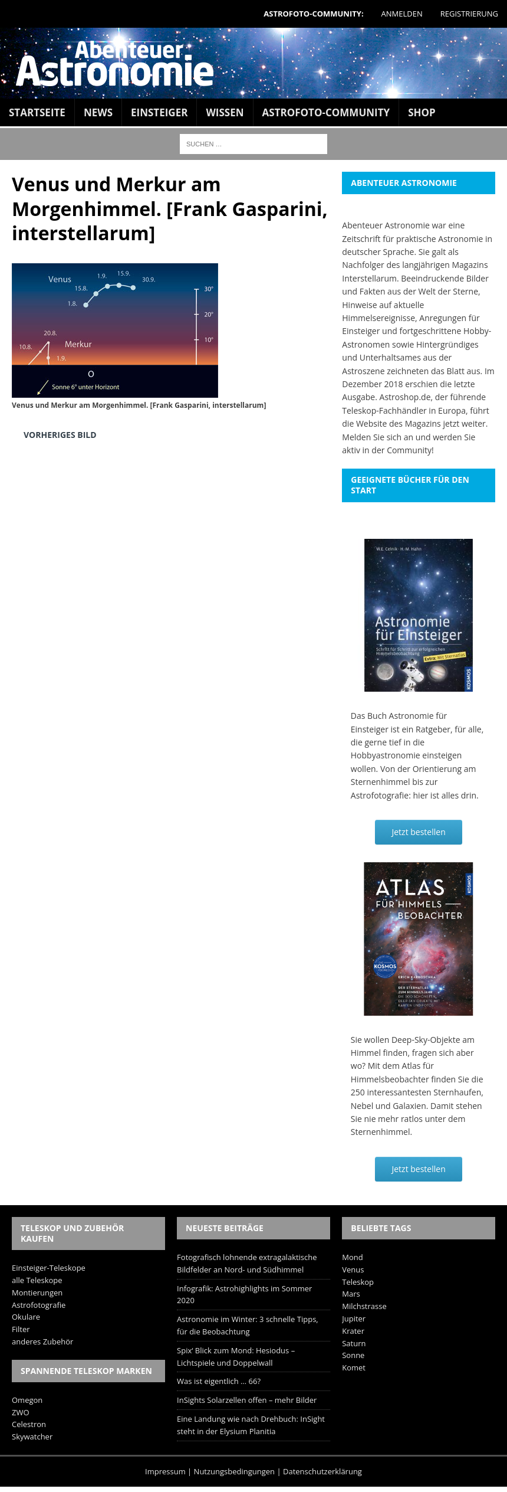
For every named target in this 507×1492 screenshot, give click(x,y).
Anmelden (402, 13)
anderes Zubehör (42, 1341)
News (98, 112)
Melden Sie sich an (377, 437)
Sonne (353, 1355)
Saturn (354, 1343)
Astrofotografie (38, 1305)
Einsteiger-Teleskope (48, 1267)
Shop (422, 112)
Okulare (26, 1316)
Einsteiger (159, 112)
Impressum (165, 1471)
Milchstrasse (364, 1306)
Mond (352, 1257)
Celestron (29, 1424)
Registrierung (469, 13)
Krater (353, 1331)
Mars (351, 1293)
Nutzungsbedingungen (234, 1471)
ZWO (20, 1412)
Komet (354, 1367)
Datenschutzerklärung (322, 1471)
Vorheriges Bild (60, 434)
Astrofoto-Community (326, 112)
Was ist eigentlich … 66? (219, 1381)
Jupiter (354, 1318)
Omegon (27, 1400)
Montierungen (37, 1292)
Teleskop (358, 1282)
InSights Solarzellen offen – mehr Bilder (247, 1400)
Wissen (224, 112)
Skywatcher (32, 1436)
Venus (353, 1269)
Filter (21, 1329)
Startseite (37, 112)
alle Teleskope (37, 1280)
